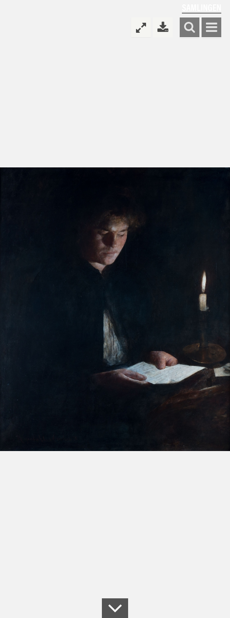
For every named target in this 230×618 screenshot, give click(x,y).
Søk (189, 27)
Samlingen (201, 7)
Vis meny (211, 27)
